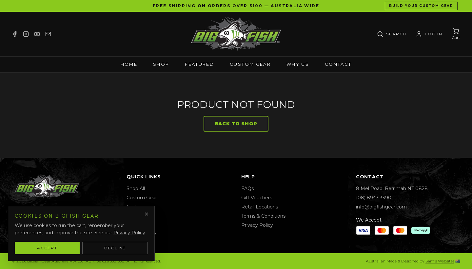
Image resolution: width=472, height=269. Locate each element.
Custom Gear (250, 64)
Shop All (136, 188)
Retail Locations (259, 207)
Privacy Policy (257, 225)
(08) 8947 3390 (373, 198)
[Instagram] (26, 34)
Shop (161, 64)
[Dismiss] (146, 214)
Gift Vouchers (256, 198)
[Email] (48, 34)
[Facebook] (15, 34)
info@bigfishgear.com (381, 207)
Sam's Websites (439, 261)
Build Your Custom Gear (421, 6)
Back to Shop (236, 124)
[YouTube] (37, 34)
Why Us (297, 64)
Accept (47, 247)
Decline (115, 247)
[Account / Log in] (429, 34)
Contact (338, 64)
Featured (199, 64)
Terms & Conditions (263, 216)
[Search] (391, 34)
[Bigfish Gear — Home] (236, 34)
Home (129, 64)
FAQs (247, 188)
